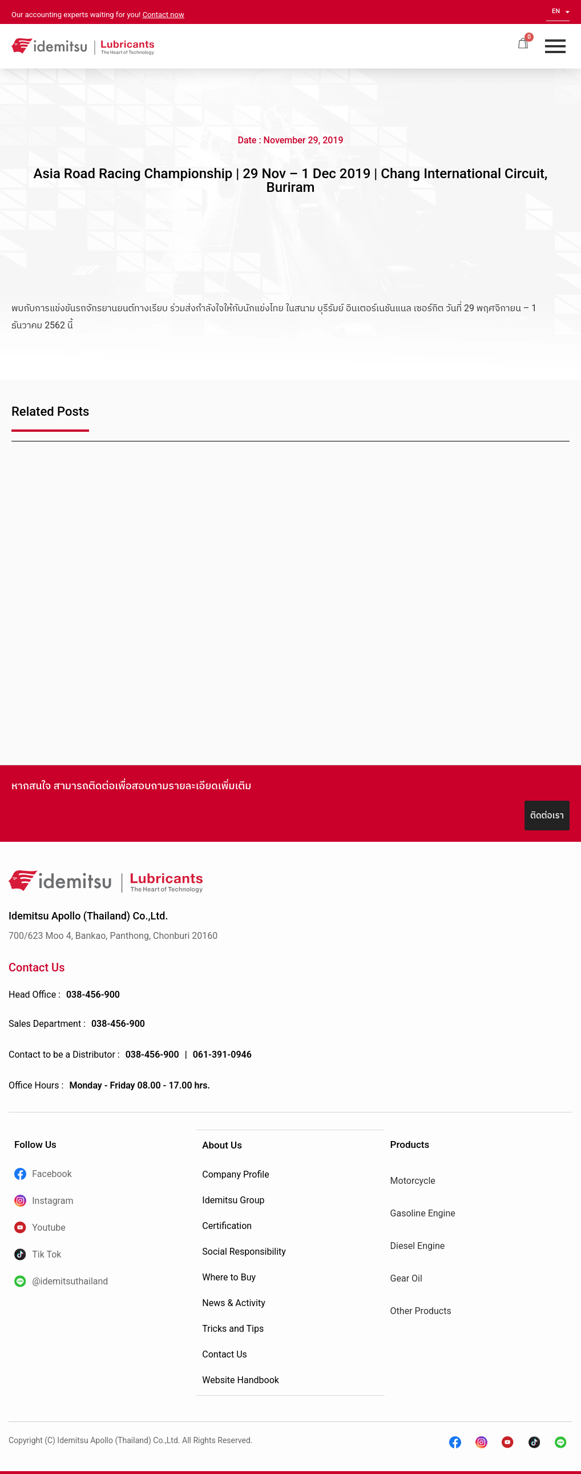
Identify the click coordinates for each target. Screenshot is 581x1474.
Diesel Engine (417, 1245)
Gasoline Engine (422, 1213)
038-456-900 (93, 994)
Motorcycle (412, 1180)
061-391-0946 (222, 1054)
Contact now (163, 14)
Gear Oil (406, 1278)
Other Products (420, 1311)
